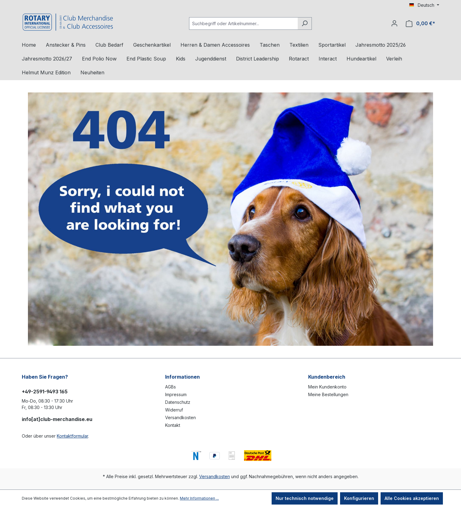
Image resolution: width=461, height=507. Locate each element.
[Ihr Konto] (394, 23)
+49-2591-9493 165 (45, 391)
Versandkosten (180, 417)
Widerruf (174, 409)
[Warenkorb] (420, 23)
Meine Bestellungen (328, 394)
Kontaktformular (72, 436)
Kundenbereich (326, 377)
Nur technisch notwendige (305, 498)
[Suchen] (304, 23)
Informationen (182, 377)
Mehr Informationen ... (199, 498)
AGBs (170, 386)
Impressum (176, 394)
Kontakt (172, 425)
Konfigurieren (359, 498)
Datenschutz (177, 402)
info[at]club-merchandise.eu (57, 419)
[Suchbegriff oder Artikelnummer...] (243, 23)
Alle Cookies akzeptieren (412, 498)
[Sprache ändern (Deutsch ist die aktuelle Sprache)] (424, 5)
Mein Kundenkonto (327, 386)
